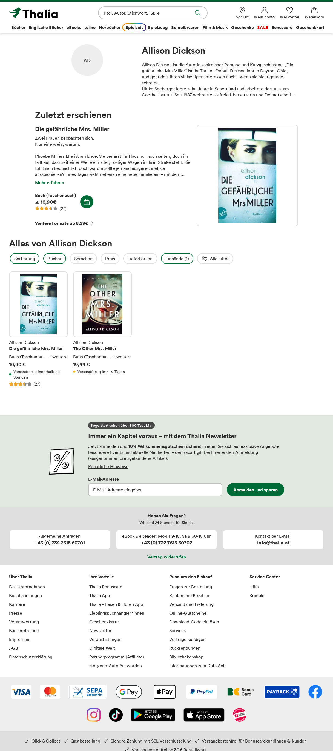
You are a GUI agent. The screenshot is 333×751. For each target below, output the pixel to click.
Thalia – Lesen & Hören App (116, 604)
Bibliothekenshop (186, 657)
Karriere (17, 604)
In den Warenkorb (87, 202)
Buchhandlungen (25, 595)
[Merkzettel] (289, 13)
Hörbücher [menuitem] (109, 27)
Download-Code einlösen (194, 621)
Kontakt (257, 595)
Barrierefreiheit (24, 630)
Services (177, 630)
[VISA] (21, 692)
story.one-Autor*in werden (115, 665)
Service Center (264, 577)
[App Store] (204, 715)
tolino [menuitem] (90, 27)
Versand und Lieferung (191, 604)
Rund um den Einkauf (190, 577)
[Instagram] (94, 715)
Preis (125, 258)
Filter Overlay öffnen (15, 258)
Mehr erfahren (49, 182)
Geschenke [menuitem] (242, 27)
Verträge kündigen (187, 639)
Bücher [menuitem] (18, 27)
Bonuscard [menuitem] (282, 27)
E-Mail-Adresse (103, 479)
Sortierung (39, 258)
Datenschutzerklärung (30, 657)
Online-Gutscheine (187, 613)
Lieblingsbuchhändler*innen (116, 613)
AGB (13, 648)
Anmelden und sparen (255, 490)
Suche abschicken (197, 13)
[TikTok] (116, 715)
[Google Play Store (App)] (153, 715)
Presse (15, 613)
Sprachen (98, 258)
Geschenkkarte (104, 621)
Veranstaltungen (105, 639)
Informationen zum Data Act (197, 665)
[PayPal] (201, 692)
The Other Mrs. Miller (102, 329)
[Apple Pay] (164, 692)
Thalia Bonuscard (105, 586)
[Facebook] (315, 692)
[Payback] (282, 692)
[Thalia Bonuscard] (240, 692)
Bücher (69, 258)
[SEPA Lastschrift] (87, 692)
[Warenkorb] (314, 13)
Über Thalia (20, 577)
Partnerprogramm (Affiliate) (116, 657)
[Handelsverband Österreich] (239, 715)
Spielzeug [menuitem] (158, 27)
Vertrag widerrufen (166, 557)
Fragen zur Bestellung (190, 586)
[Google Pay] (128, 692)
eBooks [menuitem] (74, 27)
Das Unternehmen (27, 586)
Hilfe (254, 586)
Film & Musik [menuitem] (215, 27)
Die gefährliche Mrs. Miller (247, 175)
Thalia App (99, 595)
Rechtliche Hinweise (108, 466)
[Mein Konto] (264, 13)
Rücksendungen (184, 648)
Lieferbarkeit (155, 258)
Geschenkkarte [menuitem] (311, 27)
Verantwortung (24, 621)
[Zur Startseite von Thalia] (40, 12)
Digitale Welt (102, 648)
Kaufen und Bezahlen (190, 595)
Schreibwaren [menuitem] (185, 27)
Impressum (20, 639)
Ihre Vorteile (101, 577)
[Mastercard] (50, 692)
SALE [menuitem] (262, 27)
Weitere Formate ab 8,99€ (64, 223)
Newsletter (100, 630)
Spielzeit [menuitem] (134, 27)
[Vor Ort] (242, 13)
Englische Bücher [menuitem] (46, 27)
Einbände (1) (192, 258)
